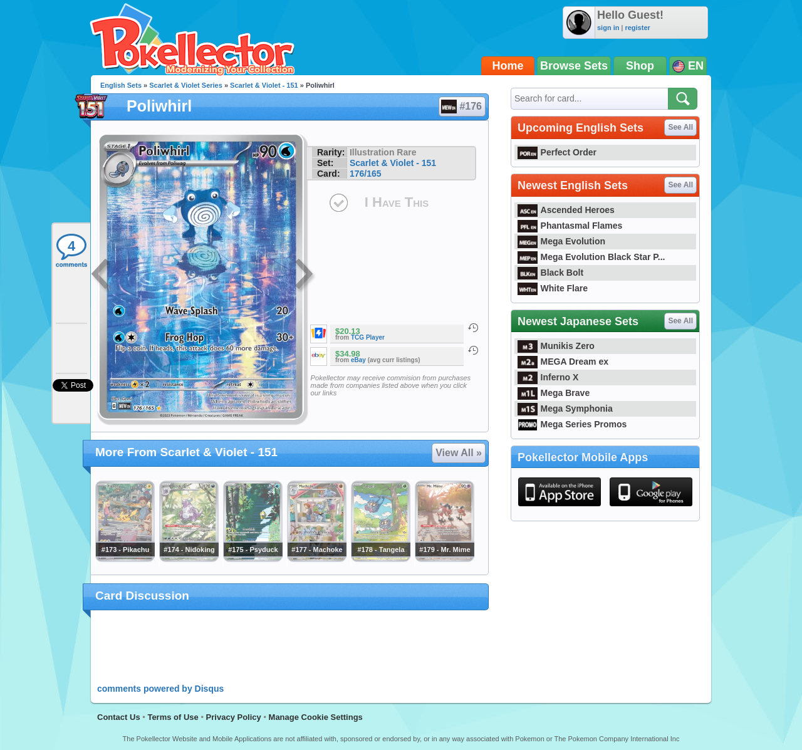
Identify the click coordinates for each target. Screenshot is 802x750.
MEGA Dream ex (563, 362)
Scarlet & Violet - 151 (264, 85)
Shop (640, 66)
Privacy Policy (233, 717)
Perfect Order (557, 152)
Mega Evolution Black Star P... (591, 257)
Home (508, 66)
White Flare (553, 288)
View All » (458, 452)
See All (680, 127)
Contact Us (118, 717)
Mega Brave (554, 393)
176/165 (366, 174)
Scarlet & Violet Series (185, 85)
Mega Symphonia (565, 409)
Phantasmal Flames (570, 226)
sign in (608, 27)
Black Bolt (550, 273)
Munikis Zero (556, 346)
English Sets (121, 85)
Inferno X (548, 377)
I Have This (397, 202)
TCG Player (368, 337)
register (637, 27)
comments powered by (160, 689)
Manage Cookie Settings (316, 717)
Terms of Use (172, 717)
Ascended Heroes (566, 210)
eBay (358, 360)
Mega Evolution (561, 241)
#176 (461, 106)
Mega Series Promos (572, 424)
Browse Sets (574, 66)
